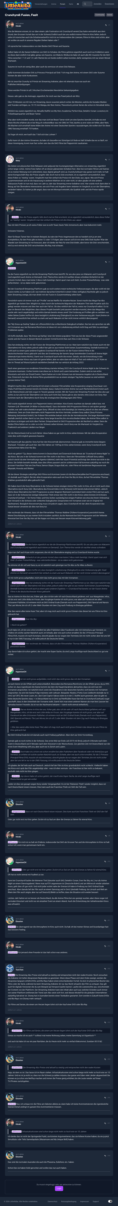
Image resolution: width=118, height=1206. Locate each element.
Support (96, 1201)
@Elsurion (12, 842)
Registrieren (109, 4)
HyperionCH (21, 263)
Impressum (84, 1201)
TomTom (19, 970)
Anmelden (97, 4)
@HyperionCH (18, 544)
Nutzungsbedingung (68, 1201)
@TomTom (17, 1031)
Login (59, 1188)
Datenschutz (52, 1201)
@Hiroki (11, 268)
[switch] (110, 1201)
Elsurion (19, 804)
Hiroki (18, 26)
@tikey (15, 217)
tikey (18, 160)
